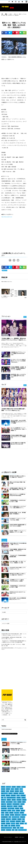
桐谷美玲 (15, 806)
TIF (25, 823)
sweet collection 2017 (11, 797)
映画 (2, 825)
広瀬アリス (3, 799)
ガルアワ (18, 825)
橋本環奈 (13, 799)
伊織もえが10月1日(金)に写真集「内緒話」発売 (17, 483)
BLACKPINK (3, 810)
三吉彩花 (3, 819)
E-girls (18, 795)
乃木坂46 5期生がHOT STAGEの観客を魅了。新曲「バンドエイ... (18, 544)
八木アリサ (8, 786)
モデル (2, 814)
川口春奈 (3, 801)
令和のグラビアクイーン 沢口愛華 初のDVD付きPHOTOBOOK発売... (17, 495)
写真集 (6, 825)
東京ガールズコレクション (6, 827)
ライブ (21, 827)
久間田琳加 (14, 819)
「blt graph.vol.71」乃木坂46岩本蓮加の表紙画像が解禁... (18, 556)
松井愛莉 (13, 786)
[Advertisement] (14, 69)
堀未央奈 (23, 810)
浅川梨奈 (18, 797)
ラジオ (15, 801)
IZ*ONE (9, 810)
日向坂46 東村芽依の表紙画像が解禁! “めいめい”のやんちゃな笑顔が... (18, 525)
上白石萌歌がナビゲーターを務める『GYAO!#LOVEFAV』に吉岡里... (17, 580)
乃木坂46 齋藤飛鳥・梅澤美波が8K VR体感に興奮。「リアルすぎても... (18, 550)
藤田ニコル (21, 793)
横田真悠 (8, 795)
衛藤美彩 (9, 799)
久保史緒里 (23, 795)
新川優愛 (12, 814)
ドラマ (7, 821)
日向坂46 (8, 823)
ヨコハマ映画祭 (9, 801)
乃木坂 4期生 (3, 808)
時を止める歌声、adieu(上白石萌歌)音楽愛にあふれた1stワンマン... (18, 599)
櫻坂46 (24, 801)
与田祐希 (20, 806)
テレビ (13, 810)
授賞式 (23, 821)
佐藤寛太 (18, 786)
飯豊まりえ (8, 819)
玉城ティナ (24, 814)
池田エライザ (9, 806)
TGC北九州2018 (16, 804)
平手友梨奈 (19, 799)
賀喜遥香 (22, 812)
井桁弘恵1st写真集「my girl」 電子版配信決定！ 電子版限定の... (18, 513)
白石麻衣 (22, 823)
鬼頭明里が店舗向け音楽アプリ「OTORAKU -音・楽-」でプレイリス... (18, 749)
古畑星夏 (19, 801)
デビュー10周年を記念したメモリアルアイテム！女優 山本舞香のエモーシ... (18, 507)
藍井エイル (5, 270)
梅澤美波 (7, 814)
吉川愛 (21, 808)
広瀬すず (10, 793)
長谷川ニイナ (17, 814)
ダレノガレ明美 (11, 808)
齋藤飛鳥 (3, 821)
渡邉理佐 (19, 819)
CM (9, 825)
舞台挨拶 (13, 825)
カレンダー (16, 812)
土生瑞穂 (3, 823)
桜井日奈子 (9, 804)
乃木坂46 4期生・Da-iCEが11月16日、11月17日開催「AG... (18, 768)
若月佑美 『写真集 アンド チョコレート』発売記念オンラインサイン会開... (18, 531)
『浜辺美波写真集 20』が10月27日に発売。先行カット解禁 (17, 501)
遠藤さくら (3, 804)
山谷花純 (23, 786)
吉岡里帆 (11, 812)
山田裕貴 (17, 808)
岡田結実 (24, 799)
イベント (13, 823)
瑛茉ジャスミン (4, 793)
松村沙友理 (18, 821)
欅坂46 (14, 827)
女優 (18, 827)
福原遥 (7, 791)
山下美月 (22, 804)
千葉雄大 (23, 797)
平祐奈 (17, 823)
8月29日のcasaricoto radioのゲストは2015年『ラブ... (17, 592)
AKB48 (6, 812)
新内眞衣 (12, 791)
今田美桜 (18, 810)
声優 (2, 797)
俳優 (23, 819)
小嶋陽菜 (3, 791)
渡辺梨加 (17, 791)
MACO (21, 791)
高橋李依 (3, 786)
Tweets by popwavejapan (6, 729)
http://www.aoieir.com (6, 216)
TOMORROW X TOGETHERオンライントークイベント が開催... (18, 743)
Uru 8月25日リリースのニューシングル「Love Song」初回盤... (17, 519)
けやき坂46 (12, 821)
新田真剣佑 (16, 793)
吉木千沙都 (3, 806)
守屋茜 (2, 812)
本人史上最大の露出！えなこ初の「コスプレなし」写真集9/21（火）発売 (18, 562)
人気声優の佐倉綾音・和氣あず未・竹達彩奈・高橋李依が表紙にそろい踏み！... (18, 489)
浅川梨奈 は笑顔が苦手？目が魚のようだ (18, 756)
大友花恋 (3, 795)
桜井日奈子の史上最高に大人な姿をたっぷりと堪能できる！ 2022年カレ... (18, 477)
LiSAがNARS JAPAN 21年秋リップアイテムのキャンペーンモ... (18, 568)
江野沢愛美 (13, 795)
